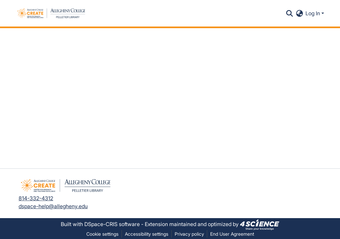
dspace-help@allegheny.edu (53, 206)
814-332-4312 (36, 198)
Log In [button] (313, 13)
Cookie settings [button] (102, 234)
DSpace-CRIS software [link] (112, 224)
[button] (51, 13)
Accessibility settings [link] (146, 234)
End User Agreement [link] (232, 234)
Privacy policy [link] (189, 234)
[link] (259, 224)
